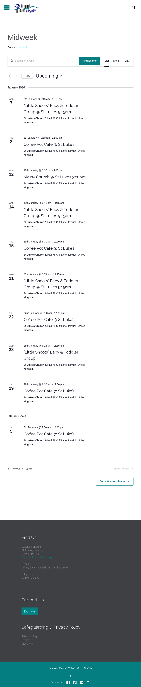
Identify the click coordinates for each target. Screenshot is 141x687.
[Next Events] (17, 76)
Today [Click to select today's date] (27, 76)
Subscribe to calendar (113, 481)
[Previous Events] (10, 76)
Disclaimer (27, 643)
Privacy (25, 640)
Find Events (89, 60)
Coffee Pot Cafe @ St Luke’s (49, 144)
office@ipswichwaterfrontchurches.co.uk (44, 567)
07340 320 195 (30, 577)
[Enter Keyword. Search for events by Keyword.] (43, 60)
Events (11, 47)
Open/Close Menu (6, 7)
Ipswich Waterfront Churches (75, 667)
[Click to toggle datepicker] (49, 76)
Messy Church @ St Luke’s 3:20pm (55, 177)
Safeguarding (29, 636)
